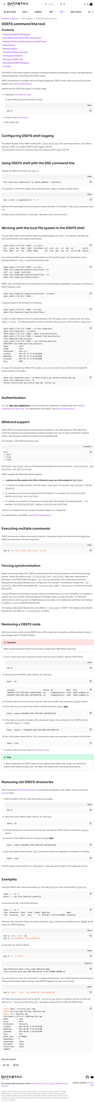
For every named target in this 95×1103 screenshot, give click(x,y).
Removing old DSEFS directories (16, 63)
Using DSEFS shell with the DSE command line (22, 38)
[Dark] (87, 4)
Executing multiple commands (15, 52)
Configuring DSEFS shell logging (16, 35)
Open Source (77, 12)
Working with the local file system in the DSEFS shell (24, 42)
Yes (6, 1065)
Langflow (39, 12)
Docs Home (9, 12)
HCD (52, 12)
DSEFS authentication (22, 84)
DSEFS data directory (27, 790)
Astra (26, 12)
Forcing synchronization (13, 56)
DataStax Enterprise (10, 18)
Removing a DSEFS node (13, 59)
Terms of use (48, 1084)
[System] (91, 4)
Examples (7, 66)
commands (21, 117)
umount (5, 793)
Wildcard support (10, 49)
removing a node (42, 750)
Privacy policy (36, 1084)
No (16, 1065)
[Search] (55, 4)
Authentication (9, 45)
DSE (63, 12)
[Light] (84, 4)
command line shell (22, 94)
